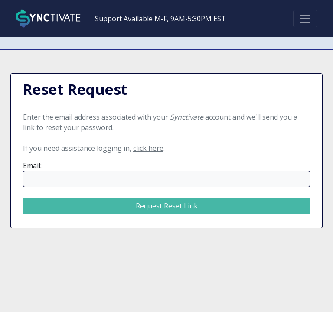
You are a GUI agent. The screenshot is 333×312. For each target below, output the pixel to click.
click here (148, 148)
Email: (32, 165)
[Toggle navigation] (305, 18)
